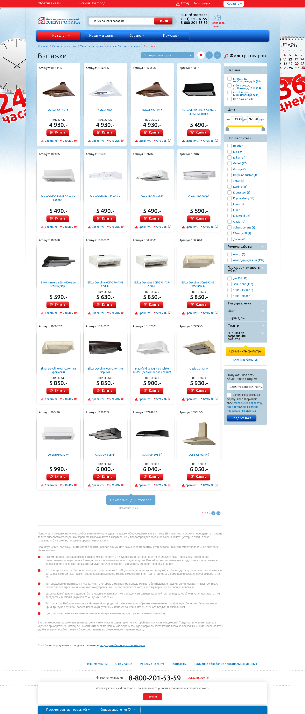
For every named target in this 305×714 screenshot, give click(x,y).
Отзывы (70, 140)
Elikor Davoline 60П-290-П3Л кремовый (58, 370)
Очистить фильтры (245, 359)
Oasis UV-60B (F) (105, 454)
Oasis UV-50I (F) (199, 368)
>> (218, 513)
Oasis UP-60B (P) (152, 454)
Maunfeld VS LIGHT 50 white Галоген (58, 198)
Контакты (179, 663)
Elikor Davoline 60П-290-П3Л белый (105, 284)
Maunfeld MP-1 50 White (105, 196)
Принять (152, 696)
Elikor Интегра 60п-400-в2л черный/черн (58, 284)
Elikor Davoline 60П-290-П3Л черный (105, 370)
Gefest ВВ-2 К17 (58, 110)
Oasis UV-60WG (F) (152, 196)
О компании (123, 663)
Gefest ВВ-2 (105, 110)
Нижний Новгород (91, 3)
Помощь (172, 35)
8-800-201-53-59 (155, 678)
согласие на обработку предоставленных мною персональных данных (244, 406)
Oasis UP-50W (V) (198, 196)
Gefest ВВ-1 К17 (152, 110)
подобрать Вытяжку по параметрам (122, 645)
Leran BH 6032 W (58, 454)
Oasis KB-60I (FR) (199, 454)
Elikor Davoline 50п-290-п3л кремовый (198, 284)
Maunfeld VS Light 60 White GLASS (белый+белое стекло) (152, 370)
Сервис (136, 35)
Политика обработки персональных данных (225, 663)
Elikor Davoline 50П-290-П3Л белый (152, 284)
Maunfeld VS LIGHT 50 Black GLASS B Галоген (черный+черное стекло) (199, 112)
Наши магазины (101, 35)
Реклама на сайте (152, 663)
